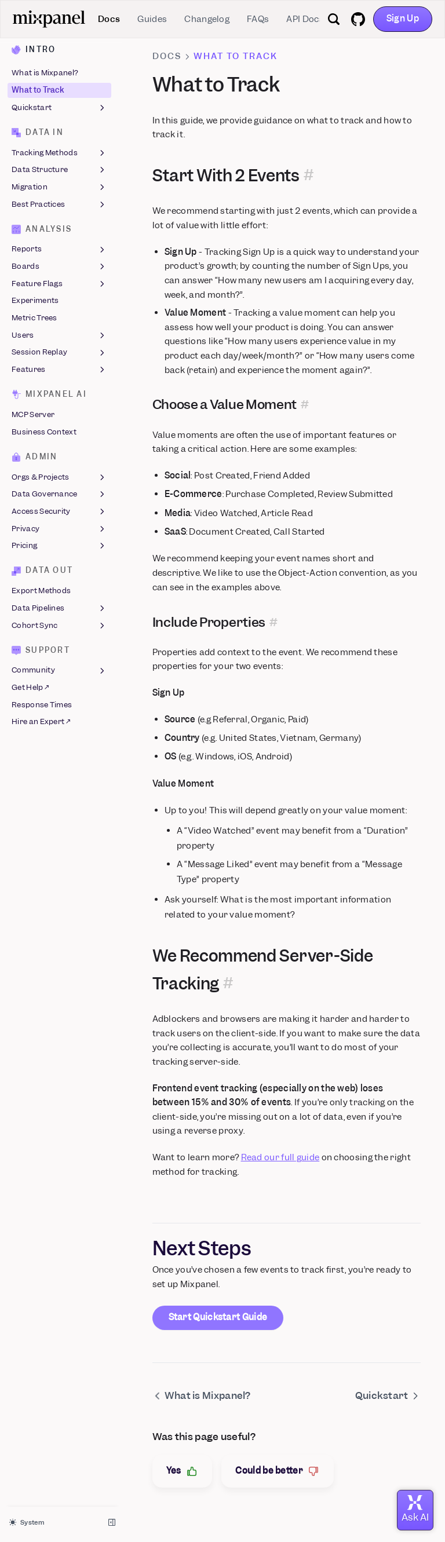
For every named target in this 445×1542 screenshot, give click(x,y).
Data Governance (59, 494)
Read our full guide (280, 1157)
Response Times (42, 705)
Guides (152, 19)
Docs (109, 19)
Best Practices (59, 204)
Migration (59, 187)
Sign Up (402, 18)
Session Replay (59, 353)
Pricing (59, 546)
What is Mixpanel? (45, 73)
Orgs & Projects (59, 477)
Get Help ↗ (30, 687)
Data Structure (59, 170)
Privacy (59, 529)
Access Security (59, 511)
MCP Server (33, 414)
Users (59, 335)
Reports (59, 249)
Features (59, 369)
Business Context (44, 432)
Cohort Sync (59, 625)
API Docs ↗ (308, 19)
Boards (59, 266)
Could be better (277, 1471)
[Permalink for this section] (308, 176)
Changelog (206, 19)
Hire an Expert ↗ (41, 722)
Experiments (35, 301)
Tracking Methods (59, 153)
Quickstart (59, 108)
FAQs (258, 19)
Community (59, 671)
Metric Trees (34, 318)
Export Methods (41, 591)
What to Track (38, 90)
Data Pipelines (59, 608)
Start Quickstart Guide (218, 1317)
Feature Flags (59, 284)
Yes (182, 1471)
